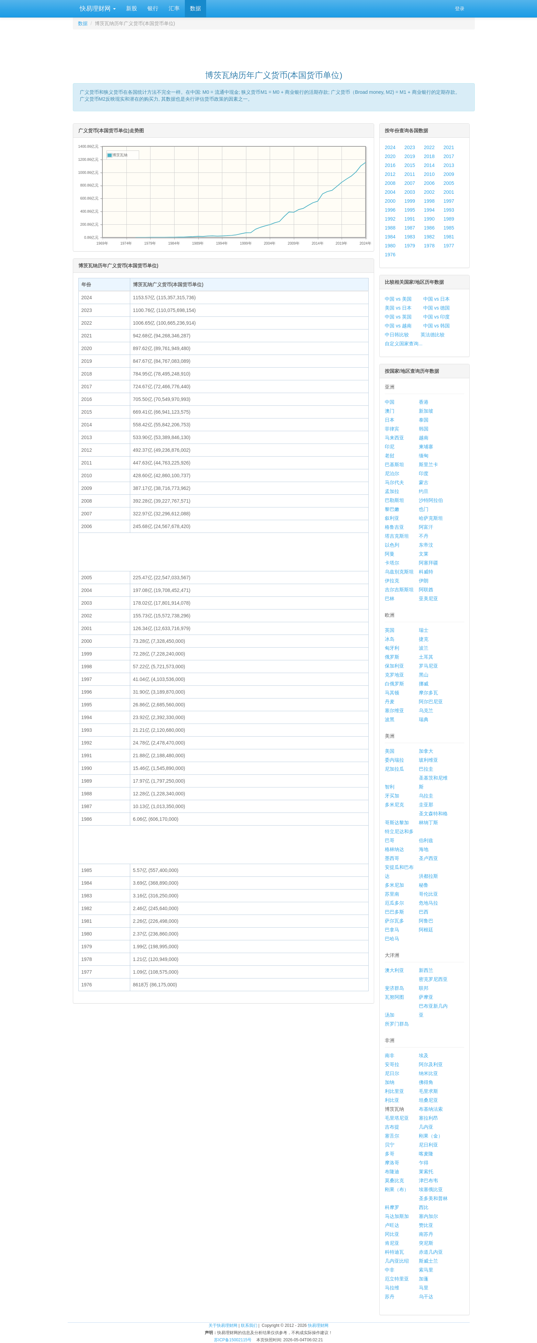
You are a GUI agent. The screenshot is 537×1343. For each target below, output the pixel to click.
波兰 (423, 648)
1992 (390, 219)
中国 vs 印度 (436, 317)
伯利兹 (426, 840)
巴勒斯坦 (394, 500)
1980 (390, 245)
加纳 (389, 1082)
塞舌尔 (392, 1136)
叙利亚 (392, 518)
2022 (429, 147)
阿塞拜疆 (428, 563)
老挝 (389, 455)
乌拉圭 (426, 795)
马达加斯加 (397, 1216)
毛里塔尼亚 (397, 1118)
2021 (449, 147)
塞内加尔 (428, 1216)
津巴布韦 (428, 1180)
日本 (389, 420)
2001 (449, 192)
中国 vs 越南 (398, 325)
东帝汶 (426, 545)
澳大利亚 (394, 970)
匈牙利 (392, 648)
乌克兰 (426, 710)
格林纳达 (394, 849)
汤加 (389, 1015)
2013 (449, 165)
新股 (131, 8)
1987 (409, 228)
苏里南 (392, 894)
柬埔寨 (426, 446)
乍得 (423, 1162)
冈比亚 (392, 1234)
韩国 (423, 429)
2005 (449, 183)
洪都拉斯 (428, 876)
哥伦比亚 (428, 894)
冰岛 (389, 639)
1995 (409, 210)
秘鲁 (423, 885)
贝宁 (389, 1145)
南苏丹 (426, 1234)
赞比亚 (426, 1225)
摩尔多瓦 (428, 692)
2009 (449, 174)
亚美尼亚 (428, 598)
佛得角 (426, 1082)
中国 (389, 402)
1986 (429, 228)
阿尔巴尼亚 (431, 701)
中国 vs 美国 (398, 299)
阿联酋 (426, 589)
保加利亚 (394, 666)
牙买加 (392, 795)
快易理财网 (97, 8)
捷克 (423, 639)
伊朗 (423, 580)
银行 (152, 8)
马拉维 (392, 1287)
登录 (460, 8)
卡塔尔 (392, 563)
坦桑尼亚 (428, 1100)
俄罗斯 (392, 657)
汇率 (174, 8)
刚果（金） (431, 1136)
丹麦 (389, 701)
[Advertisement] (274, 46)
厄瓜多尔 (394, 903)
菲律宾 (392, 429)
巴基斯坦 (394, 464)
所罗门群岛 (397, 1024)
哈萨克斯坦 (431, 518)
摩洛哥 (392, 1162)
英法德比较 (433, 334)
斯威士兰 (428, 1261)
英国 (389, 630)
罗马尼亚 (428, 666)
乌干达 (426, 1296)
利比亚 (392, 1100)
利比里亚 (394, 1091)
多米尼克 (394, 804)
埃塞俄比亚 (431, 1189)
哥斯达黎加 (397, 822)
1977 (449, 245)
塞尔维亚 (394, 710)
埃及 (423, 1055)
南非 (389, 1055)
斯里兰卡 (428, 464)
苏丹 (389, 1296)
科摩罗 (392, 1207)
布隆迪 (392, 1171)
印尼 (389, 446)
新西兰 (426, 970)
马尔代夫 (394, 482)
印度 (423, 473)
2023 (409, 147)
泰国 (423, 420)
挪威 (423, 683)
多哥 (389, 1153)
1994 (429, 210)
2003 (409, 192)
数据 (195, 8)
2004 (390, 192)
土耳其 (426, 657)
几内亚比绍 (397, 1261)
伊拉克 (392, 580)
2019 (409, 156)
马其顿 (392, 692)
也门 (423, 509)
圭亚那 (426, 804)
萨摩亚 (426, 997)
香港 (423, 402)
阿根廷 (426, 929)
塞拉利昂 (428, 1118)
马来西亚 (394, 437)
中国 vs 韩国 (436, 325)
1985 (449, 228)
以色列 (392, 545)
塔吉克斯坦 (397, 536)
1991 (409, 219)
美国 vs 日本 (398, 308)
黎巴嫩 (392, 509)
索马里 (426, 1270)
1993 (449, 210)
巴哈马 (392, 938)
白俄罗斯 (394, 683)
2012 (390, 174)
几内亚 (426, 1127)
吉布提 (392, 1127)
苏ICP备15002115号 (232, 1340)
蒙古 (423, 482)
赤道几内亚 (431, 1252)
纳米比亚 (428, 1073)
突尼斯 (426, 1243)
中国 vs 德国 (436, 308)
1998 (429, 201)
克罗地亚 (394, 675)
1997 (449, 201)
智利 (389, 787)
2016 (390, 165)
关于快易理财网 (223, 1325)
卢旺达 (392, 1225)
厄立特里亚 (397, 1279)
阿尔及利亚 (431, 1064)
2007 (409, 183)
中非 (389, 1270)
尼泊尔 (392, 473)
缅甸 (423, 455)
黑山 (423, 675)
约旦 (423, 491)
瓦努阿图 (394, 997)
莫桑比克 (394, 1180)
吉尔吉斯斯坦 (399, 589)
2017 (449, 156)
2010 (429, 174)
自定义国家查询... (404, 343)
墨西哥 (392, 858)
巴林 (389, 598)
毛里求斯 (428, 1091)
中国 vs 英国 (398, 317)
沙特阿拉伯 (431, 500)
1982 (429, 236)
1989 (449, 219)
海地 (423, 849)
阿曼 (389, 554)
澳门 (389, 411)
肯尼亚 (392, 1243)
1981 (449, 236)
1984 (390, 236)
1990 (429, 219)
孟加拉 (392, 491)
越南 (423, 437)
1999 (409, 201)
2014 (429, 165)
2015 (409, 165)
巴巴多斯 (394, 912)
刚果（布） (397, 1189)
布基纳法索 (431, 1109)
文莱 (423, 554)
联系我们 (249, 1325)
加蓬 (423, 1279)
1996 (390, 210)
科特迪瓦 (394, 1252)
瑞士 (423, 630)
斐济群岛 (394, 988)
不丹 (423, 536)
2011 (409, 174)
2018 (429, 156)
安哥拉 (392, 1064)
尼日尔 (392, 1073)
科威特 (426, 571)
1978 (429, 245)
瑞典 (423, 719)
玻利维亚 (428, 760)
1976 (390, 254)
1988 (390, 228)
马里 (423, 1287)
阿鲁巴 (426, 921)
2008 (390, 183)
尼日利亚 (428, 1145)
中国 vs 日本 (436, 299)
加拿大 (426, 751)
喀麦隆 (426, 1153)
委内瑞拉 (394, 760)
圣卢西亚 (428, 858)
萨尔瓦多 (394, 921)
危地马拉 (428, 903)
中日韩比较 (397, 334)
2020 (390, 156)
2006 (429, 183)
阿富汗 (426, 527)
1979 (409, 245)
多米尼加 (394, 885)
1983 (409, 236)
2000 (390, 201)
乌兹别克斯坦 (399, 571)
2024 (390, 147)
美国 (389, 751)
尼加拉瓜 (394, 769)
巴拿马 (392, 929)
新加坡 (426, 411)
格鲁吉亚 (394, 527)
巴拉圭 (426, 769)
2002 (429, 192)
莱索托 (426, 1171)
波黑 (389, 719)
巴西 (423, 912)
